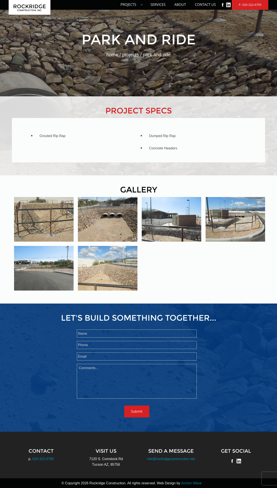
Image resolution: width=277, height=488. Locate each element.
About (180, 4)
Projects (128, 4)
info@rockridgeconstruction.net (171, 459)
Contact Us (205, 4)
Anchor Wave (191, 483)
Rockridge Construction (29, 7)
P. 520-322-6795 (250, 5)
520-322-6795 (43, 459)
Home (112, 54)
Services (158, 4)
